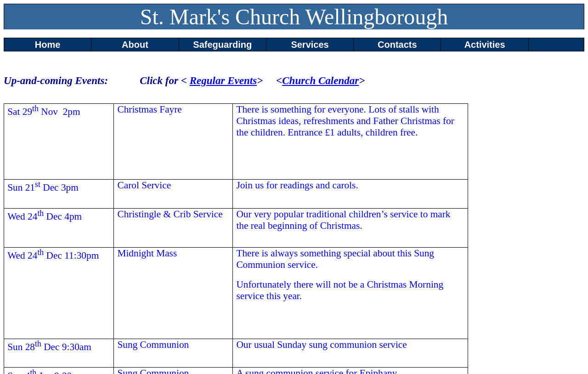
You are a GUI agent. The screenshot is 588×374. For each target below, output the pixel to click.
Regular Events (223, 80)
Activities (484, 45)
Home (48, 45)
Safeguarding (222, 45)
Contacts (397, 45)
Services (309, 45)
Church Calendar (320, 80)
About (135, 45)
